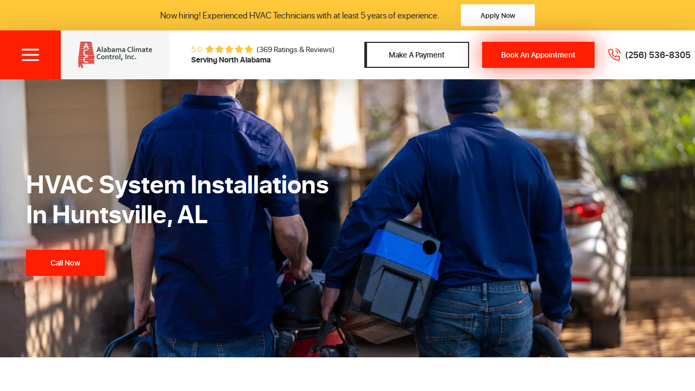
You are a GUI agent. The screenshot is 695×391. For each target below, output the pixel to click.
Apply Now (498, 15)
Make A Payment (417, 54)
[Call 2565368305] (649, 55)
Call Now (65, 262)
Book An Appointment (538, 54)
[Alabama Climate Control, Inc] (115, 54)
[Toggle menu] (30, 54)
